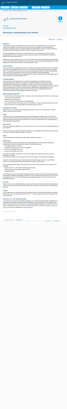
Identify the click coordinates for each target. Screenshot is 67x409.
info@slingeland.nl (56, 220)
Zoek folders (4, 7)
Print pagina (14, 7)
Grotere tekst (36, 7)
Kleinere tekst (45, 7)
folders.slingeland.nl (28, 207)
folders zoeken (6, 10)
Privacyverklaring (19, 219)
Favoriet (59, 39)
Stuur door (52, 39)
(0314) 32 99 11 (48, 220)
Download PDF (23, 7)
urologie (10, 10)
